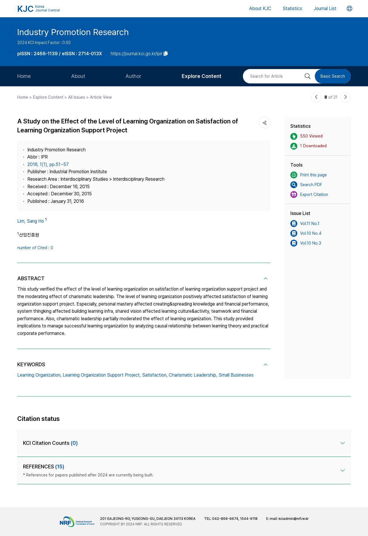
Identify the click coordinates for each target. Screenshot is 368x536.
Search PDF (306, 184)
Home (24, 76)
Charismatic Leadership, (193, 375)
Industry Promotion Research (73, 32)
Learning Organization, (39, 375)
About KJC (260, 8)
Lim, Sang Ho (30, 221)
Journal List (325, 8)
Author (133, 76)
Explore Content (201, 76)
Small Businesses (236, 375)
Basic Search (333, 76)
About (78, 76)
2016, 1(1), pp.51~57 (48, 164)
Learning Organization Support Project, (102, 375)
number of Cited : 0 (35, 247)
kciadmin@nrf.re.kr (293, 519)
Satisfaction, (155, 375)
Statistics (292, 8)
